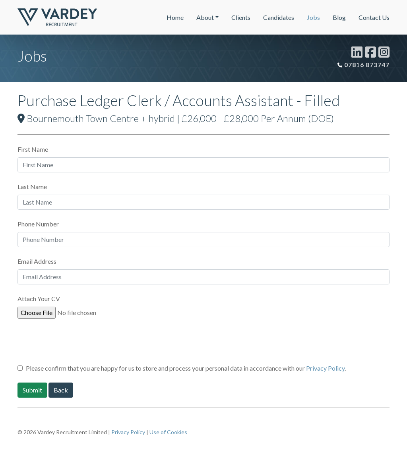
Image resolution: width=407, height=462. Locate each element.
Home (175, 17)
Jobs (313, 17)
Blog (339, 17)
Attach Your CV (38, 298)
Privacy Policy (325, 368)
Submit (32, 390)
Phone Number (38, 224)
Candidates (278, 17)
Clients (240, 17)
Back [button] (61, 390)
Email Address (36, 261)
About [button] (205, 17)
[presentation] (77, 344)
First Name (32, 149)
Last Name (32, 186)
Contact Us (374, 17)
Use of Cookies (168, 432)
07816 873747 (367, 64)
